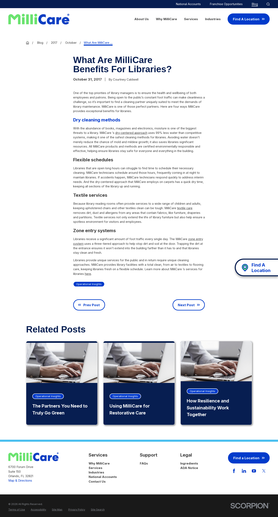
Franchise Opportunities (226, 4)
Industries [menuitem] (213, 19)
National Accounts (188, 4)
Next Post (189, 305)
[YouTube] (254, 471)
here (88, 274)
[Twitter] (264, 471)
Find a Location (249, 458)
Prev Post (89, 305)
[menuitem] (16, 510)
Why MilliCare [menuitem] (166, 19)
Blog (255, 4)
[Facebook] (234, 471)
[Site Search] (268, 4)
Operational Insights (89, 284)
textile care (184, 208)
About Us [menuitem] (141, 19)
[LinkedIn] (244, 471)
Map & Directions (20, 480)
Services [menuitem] (191, 19)
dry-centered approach (131, 133)
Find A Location (249, 19)
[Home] (38, 19)
